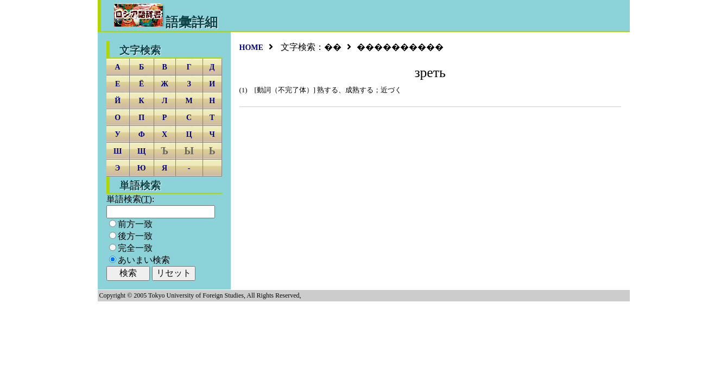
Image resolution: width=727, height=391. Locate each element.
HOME (251, 47)
